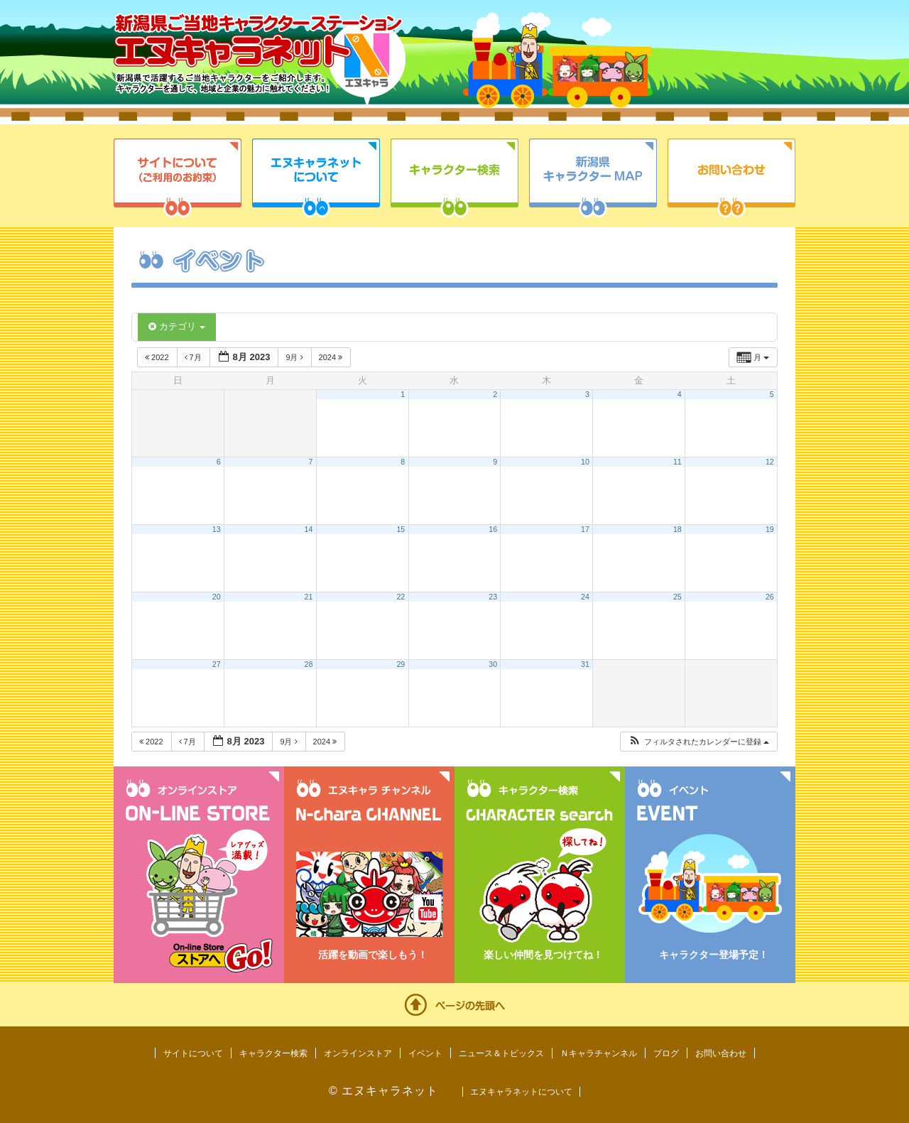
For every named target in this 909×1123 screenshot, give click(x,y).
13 (216, 529)
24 (585, 596)
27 (216, 664)
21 (309, 596)
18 (677, 529)
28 (309, 664)
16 (493, 529)
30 (493, 664)
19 (770, 529)
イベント (425, 1053)
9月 (295, 357)
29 (400, 664)
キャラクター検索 (454, 178)
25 (677, 596)
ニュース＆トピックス (501, 1053)
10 (585, 461)
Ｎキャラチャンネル (598, 1053)
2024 (332, 357)
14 (309, 529)
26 (770, 596)
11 (677, 461)
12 (770, 461)
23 (493, 596)
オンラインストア (358, 1053)
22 (400, 596)
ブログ (666, 1053)
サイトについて (177, 178)
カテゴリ (176, 326)
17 (585, 529)
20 (216, 596)
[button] (698, 742)
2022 (158, 357)
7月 (194, 357)
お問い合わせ (731, 178)
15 (400, 529)
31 (585, 664)
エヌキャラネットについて (316, 178)
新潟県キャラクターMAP (593, 178)
